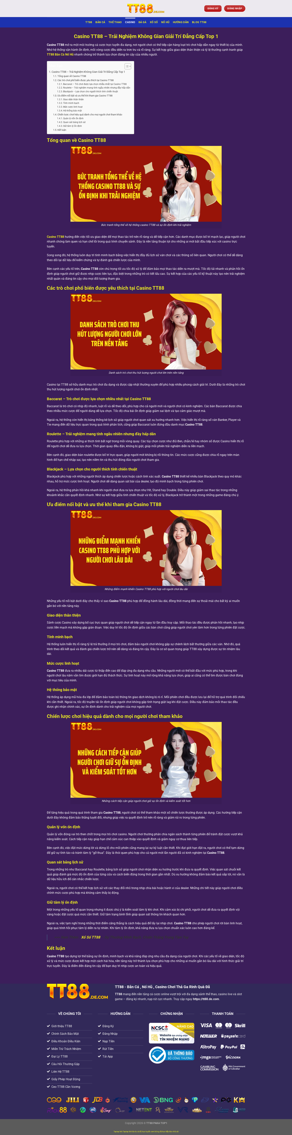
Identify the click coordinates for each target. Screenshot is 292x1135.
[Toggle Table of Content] (126, 66)
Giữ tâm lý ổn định (72, 126)
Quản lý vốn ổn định (73, 118)
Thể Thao (115, 22)
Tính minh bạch (71, 103)
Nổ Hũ (165, 22)
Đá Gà (142, 22)
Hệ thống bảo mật (72, 110)
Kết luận (61, 129)
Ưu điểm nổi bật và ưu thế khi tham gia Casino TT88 (84, 95)
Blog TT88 (199, 22)
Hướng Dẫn (181, 22)
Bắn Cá (100, 22)
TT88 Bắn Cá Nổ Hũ (60, 54)
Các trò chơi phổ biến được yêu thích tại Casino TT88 (85, 80)
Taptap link (118, 1131)
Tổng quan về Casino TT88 (71, 76)
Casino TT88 (55, 237)
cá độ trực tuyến (143, 1131)
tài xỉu (134, 1131)
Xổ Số (154, 22)
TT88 (88, 22)
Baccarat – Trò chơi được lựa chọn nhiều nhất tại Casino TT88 (95, 84)
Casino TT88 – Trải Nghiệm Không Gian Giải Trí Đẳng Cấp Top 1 (88, 72)
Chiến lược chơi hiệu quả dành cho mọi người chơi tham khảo (89, 114)
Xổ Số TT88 (90, 937)
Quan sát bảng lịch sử (74, 122)
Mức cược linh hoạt (73, 107)
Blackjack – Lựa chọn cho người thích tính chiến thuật (90, 91)
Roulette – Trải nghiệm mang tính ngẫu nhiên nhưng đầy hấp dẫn (96, 87)
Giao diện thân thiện (73, 99)
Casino (130, 22)
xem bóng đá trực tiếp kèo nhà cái (164, 1131)
